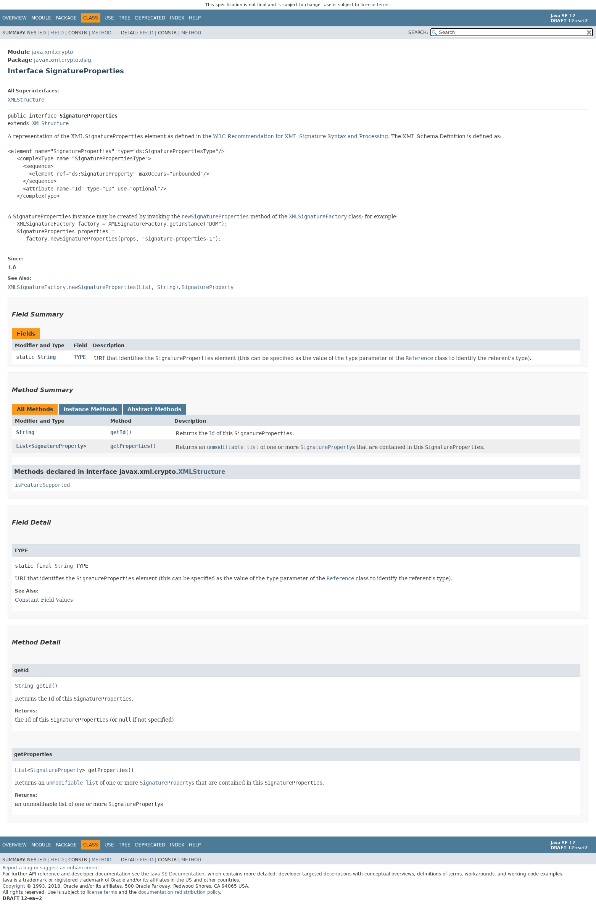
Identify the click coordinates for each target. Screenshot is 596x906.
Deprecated (150, 18)
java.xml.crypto (52, 52)
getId (118, 432)
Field (57, 33)
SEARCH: (418, 32)
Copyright (14, 886)
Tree (124, 18)
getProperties (130, 446)
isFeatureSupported (42, 485)
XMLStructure (26, 100)
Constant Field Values (44, 600)
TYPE (80, 357)
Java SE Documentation (177, 874)
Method (101, 33)
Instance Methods (90, 409)
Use (109, 18)
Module (41, 18)
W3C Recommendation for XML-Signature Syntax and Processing (300, 136)
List (22, 446)
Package (66, 18)
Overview (14, 18)
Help (195, 18)
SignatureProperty (57, 446)
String (46, 357)
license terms (375, 4)
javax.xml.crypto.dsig (62, 60)
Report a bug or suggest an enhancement (51, 867)
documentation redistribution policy (179, 892)
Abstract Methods (154, 409)
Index (177, 18)
